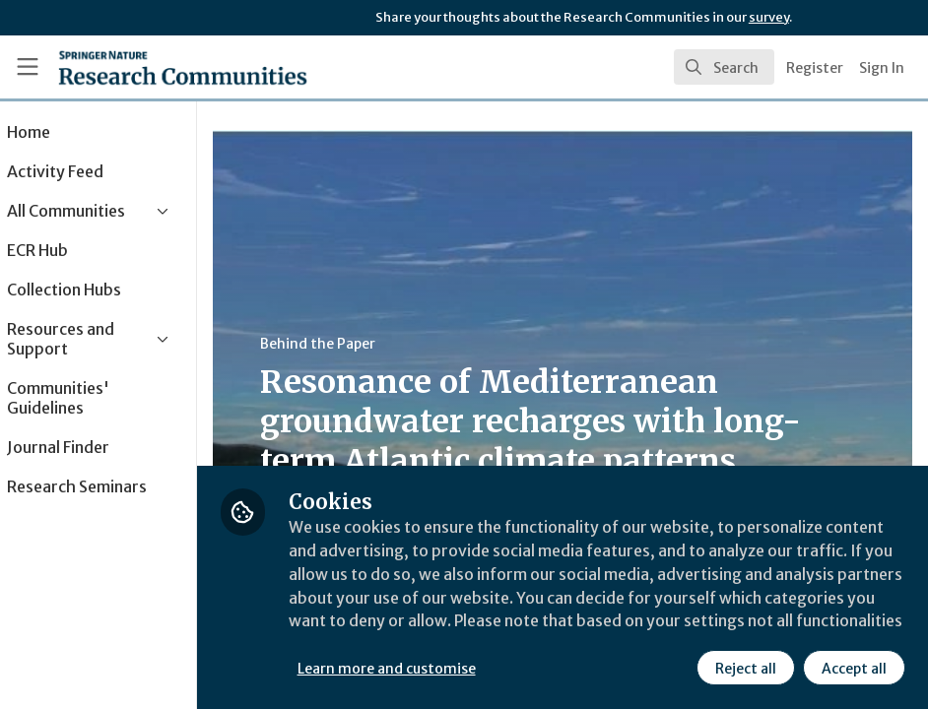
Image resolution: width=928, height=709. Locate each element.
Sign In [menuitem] (881, 68)
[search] (724, 67)
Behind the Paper (373, 344)
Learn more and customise (442, 668)
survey (769, 17)
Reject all (744, 668)
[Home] (145, 67)
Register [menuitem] (814, 68)
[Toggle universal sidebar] (27, 67)
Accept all (853, 668)
